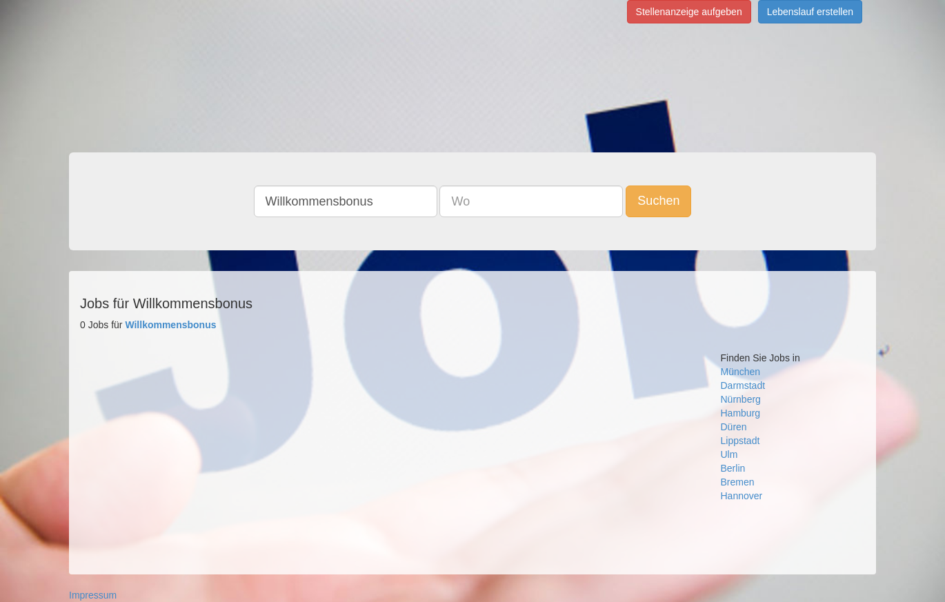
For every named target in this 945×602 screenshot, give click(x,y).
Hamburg (741, 413)
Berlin (733, 468)
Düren (734, 426)
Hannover (742, 495)
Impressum (93, 595)
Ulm (729, 454)
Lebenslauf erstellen (810, 11)
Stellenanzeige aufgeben (689, 11)
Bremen (738, 482)
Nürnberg (741, 399)
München (741, 371)
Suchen (658, 201)
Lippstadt (740, 440)
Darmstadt (743, 385)
